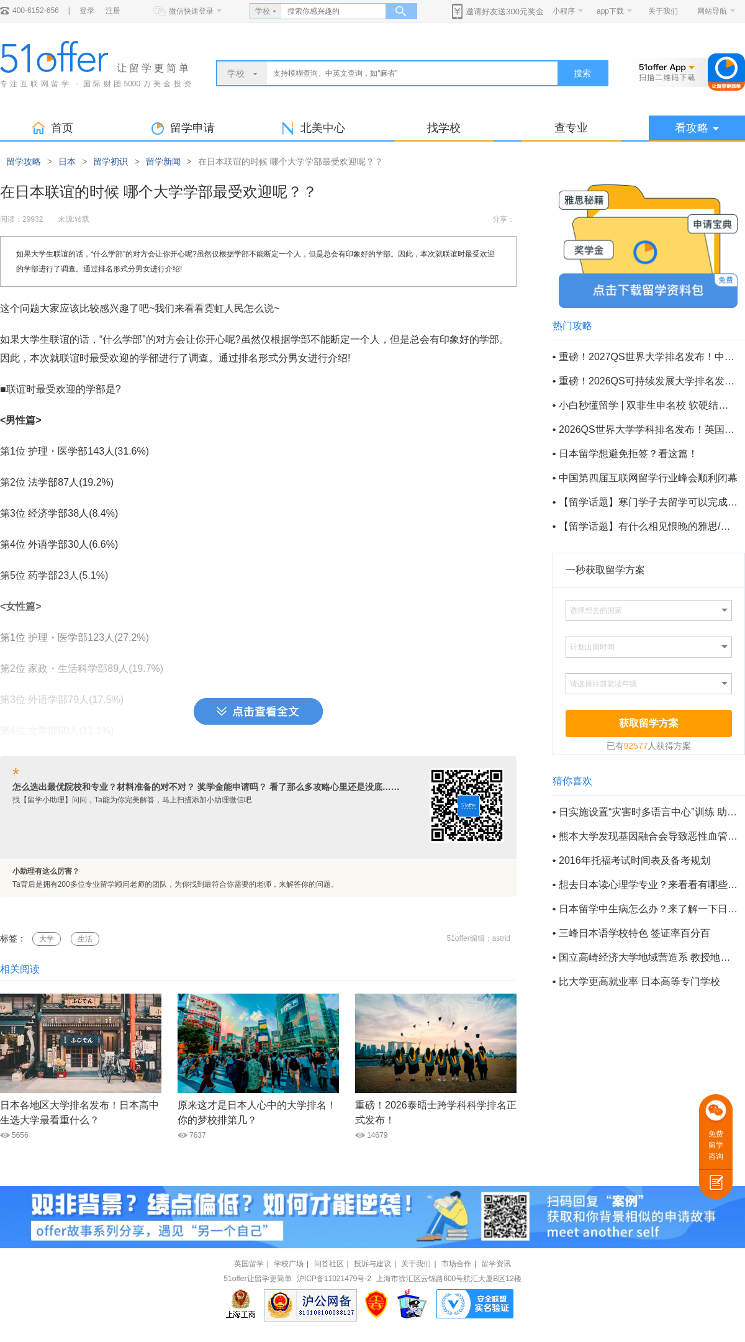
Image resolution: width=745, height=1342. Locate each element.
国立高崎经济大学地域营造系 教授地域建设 (648, 957)
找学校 (444, 128)
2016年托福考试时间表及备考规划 (634, 860)
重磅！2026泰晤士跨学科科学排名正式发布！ (436, 1112)
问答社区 (329, 1263)
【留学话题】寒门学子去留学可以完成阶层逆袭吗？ (648, 502)
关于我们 (663, 11)
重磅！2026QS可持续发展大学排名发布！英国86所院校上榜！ (648, 381)
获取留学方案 (649, 723)
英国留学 (249, 1263)
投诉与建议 (372, 1263)
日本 (67, 161)
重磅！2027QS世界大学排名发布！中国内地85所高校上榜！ (648, 356)
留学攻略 (23, 161)
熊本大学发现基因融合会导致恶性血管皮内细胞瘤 (648, 836)
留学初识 (110, 161)
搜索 (582, 73)
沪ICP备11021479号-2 (334, 1278)
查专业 (571, 128)
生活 (85, 939)
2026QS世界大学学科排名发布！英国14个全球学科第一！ (648, 429)
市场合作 (456, 1263)
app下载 (610, 11)
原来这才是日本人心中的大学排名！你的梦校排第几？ (257, 1112)
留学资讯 (496, 1263)
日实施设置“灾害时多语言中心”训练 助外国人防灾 (648, 812)
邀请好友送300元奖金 (505, 11)
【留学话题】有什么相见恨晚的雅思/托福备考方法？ (648, 526)
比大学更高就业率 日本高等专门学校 (639, 981)
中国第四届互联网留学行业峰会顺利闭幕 (648, 478)
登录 (86, 10)
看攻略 (697, 128)
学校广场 (289, 1263)
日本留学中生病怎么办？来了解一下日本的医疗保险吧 (648, 909)
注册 (113, 10)
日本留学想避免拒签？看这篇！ (628, 453)
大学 (46, 939)
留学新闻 (163, 161)
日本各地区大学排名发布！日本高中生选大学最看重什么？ (79, 1112)
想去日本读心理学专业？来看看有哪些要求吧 (648, 884)
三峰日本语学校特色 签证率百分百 (634, 933)
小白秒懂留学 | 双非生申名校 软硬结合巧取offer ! (648, 405)
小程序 (564, 11)
